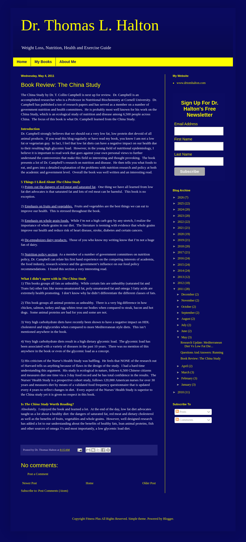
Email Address (186, 124)
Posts (181, 412)
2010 (181, 392)
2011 (181, 289)
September (188, 313)
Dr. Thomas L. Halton (90, 25)
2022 (181, 222)
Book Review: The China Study (201, 358)
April (185, 366)
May (184, 337)
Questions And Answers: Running (202, 352)
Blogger (168, 519)
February (187, 378)
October (186, 307)
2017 (181, 252)
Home (22, 62)
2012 (181, 283)
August (186, 319)
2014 (181, 270)
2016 (181, 258)
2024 (181, 209)
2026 (181, 197)
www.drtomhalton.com (191, 83)
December (188, 294)
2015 (181, 264)
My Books (43, 62)
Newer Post (29, 483)
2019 (181, 240)
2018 (181, 246)
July (184, 325)
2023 (181, 216)
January (186, 384)
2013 (181, 277)
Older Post (149, 483)
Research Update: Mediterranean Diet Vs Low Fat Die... (201, 344)
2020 (181, 234)
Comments (184, 420)
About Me (67, 62)
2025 (181, 203)
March (185, 372)
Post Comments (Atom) (53, 491)
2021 (181, 228)
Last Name (183, 154)
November (188, 300)
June (184, 331)
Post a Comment (37, 474)
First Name (183, 139)
